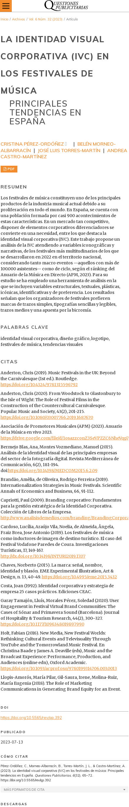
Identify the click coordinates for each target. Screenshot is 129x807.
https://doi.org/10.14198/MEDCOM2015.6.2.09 (52, 470)
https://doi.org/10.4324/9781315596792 (39, 384)
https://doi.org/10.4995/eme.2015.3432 (79, 577)
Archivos (18, 19)
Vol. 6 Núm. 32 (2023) (45, 19)
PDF (10, 169)
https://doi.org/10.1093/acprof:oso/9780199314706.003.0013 (59, 668)
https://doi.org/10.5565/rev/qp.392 (31, 717)
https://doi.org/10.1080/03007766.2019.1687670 (47, 417)
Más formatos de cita (24, 790)
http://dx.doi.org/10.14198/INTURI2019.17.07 (43, 556)
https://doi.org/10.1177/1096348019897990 (42, 624)
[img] (64, 6)
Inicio (4, 19)
